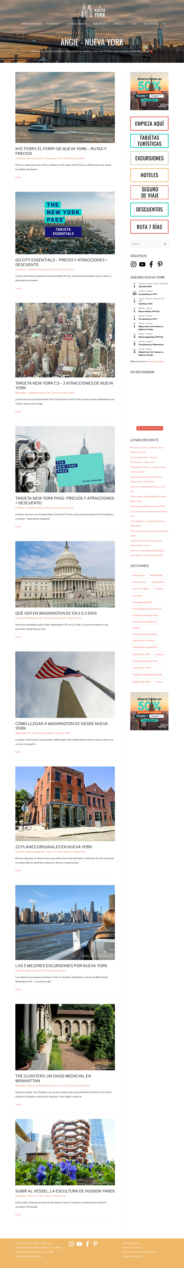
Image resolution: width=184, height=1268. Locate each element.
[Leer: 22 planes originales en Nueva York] (65, 803)
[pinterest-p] (161, 264)
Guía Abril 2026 (145, 287)
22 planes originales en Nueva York (53, 847)
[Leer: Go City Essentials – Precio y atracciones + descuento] (65, 222)
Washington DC (36, 618)
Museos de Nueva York (40, 1085)
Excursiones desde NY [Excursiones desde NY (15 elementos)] (145, 622)
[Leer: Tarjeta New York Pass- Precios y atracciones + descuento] (65, 459)
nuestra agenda (156, 361)
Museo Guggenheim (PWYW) (151, 337)
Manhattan (21, 392)
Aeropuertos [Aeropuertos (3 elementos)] (138, 575)
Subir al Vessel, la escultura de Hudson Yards (65, 1191)
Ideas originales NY (37, 851)
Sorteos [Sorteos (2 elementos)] (159, 654)
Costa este (21, 618)
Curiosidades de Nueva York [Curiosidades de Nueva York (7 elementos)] (147, 609)
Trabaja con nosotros (133, 1247)
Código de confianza (133, 1256)
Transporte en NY (57, 158)
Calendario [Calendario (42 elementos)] (158, 582)
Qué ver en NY (56, 851)
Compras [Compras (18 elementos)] (138, 595)
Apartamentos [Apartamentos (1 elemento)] (139, 582)
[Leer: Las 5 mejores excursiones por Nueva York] (65, 922)
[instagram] (134, 264)
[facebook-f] (152, 264)
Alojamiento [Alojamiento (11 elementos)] (156, 575)
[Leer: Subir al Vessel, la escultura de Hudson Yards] (65, 1152)
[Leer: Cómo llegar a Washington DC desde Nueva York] (65, 684)
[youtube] (143, 264)
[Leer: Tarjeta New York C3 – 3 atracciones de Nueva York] (65, 340)
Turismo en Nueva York (66, 269)
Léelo (18, 177)
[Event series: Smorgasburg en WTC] (154, 291)
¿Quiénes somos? (131, 1243)
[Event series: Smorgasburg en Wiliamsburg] (154, 342)
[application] (61, 24)
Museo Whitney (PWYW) (149, 312)
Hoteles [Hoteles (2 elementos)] (136, 628)
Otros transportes (37, 158)
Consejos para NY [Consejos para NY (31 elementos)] (142, 602)
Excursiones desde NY (58, 618)
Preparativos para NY (79, 158)
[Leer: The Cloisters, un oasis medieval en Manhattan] (65, 1037)
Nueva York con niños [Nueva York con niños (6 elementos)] (144, 641)
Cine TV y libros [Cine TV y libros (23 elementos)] (141, 589)
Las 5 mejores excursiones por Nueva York (61, 965)
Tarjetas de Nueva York (40, 269)
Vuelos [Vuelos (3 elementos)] (159, 682)
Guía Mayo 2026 (145, 304)
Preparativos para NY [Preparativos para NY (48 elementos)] (145, 647)
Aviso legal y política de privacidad (140, 1251)
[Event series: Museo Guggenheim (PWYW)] (153, 334)
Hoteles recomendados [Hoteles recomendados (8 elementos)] (145, 634)
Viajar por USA (79, 618)
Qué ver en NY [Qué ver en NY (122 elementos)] (141, 654)
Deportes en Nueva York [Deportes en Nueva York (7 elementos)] (145, 615)
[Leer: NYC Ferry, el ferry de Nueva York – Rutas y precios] (65, 107)
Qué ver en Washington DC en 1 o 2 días (56, 613)
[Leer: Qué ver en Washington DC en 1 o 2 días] (65, 574)
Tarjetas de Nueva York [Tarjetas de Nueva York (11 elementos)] (145, 661)
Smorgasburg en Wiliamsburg (151, 345)
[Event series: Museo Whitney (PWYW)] (153, 309)
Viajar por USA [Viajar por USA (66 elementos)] (141, 682)
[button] (162, 24)
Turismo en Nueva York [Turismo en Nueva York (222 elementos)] (147, 674)
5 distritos (20, 158)
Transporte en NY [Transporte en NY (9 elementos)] (142, 668)
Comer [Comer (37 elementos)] (159, 589)
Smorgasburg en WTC (148, 294)
